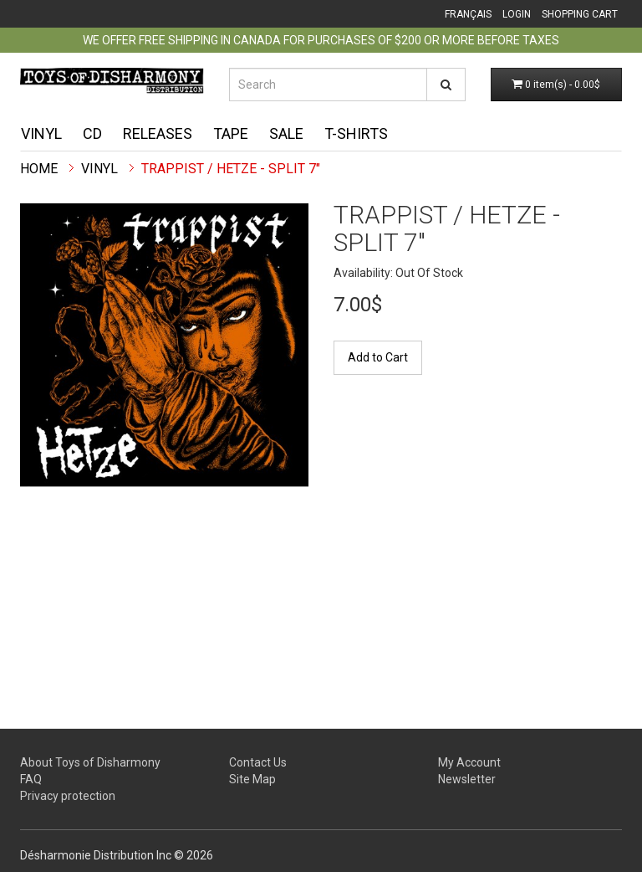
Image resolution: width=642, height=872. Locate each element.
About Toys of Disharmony (90, 762)
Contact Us (258, 762)
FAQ (31, 779)
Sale (286, 133)
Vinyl (41, 133)
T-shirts (356, 133)
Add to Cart (378, 357)
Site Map (252, 779)
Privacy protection (67, 796)
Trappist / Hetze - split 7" (230, 169)
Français (468, 14)
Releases (157, 133)
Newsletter (467, 779)
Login (516, 14)
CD (92, 133)
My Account (469, 762)
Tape (230, 133)
